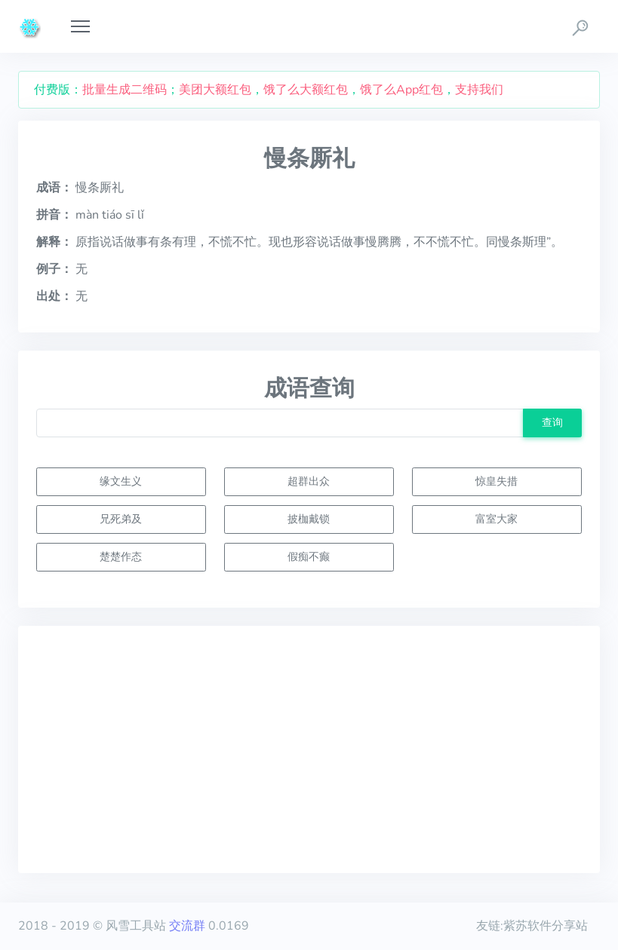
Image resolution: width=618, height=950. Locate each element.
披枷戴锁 (308, 518)
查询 (552, 422)
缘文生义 (121, 481)
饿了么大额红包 (305, 89)
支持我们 (479, 89)
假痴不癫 (308, 556)
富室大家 (496, 518)
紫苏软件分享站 (545, 926)
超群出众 (308, 481)
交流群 (187, 926)
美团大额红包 (215, 89)
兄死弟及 (121, 518)
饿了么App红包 (401, 89)
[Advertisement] (309, 749)
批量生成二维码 (124, 89)
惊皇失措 (496, 481)
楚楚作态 (121, 556)
